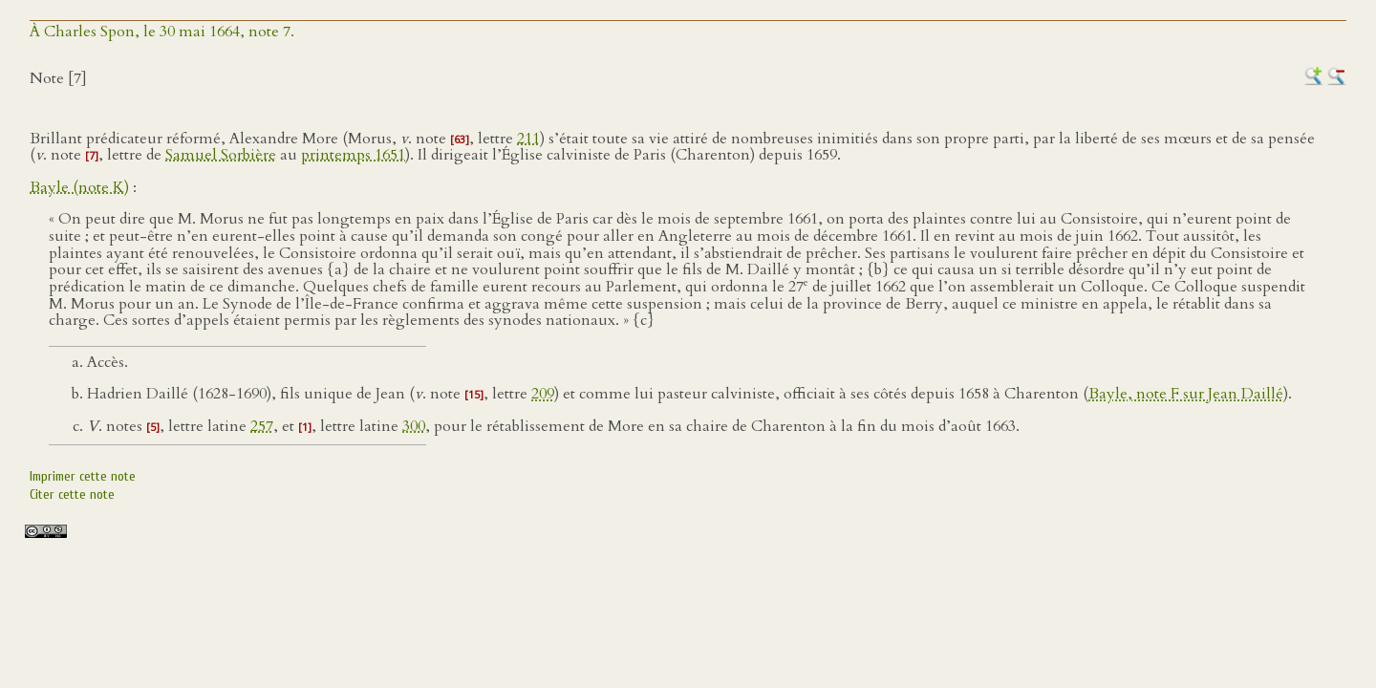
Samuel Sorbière (220, 154)
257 (261, 426)
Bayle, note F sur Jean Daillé (1185, 393)
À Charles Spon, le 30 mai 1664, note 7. (162, 31)
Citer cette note (72, 494)
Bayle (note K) (79, 187)
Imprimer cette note (83, 476)
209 (542, 393)
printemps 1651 (353, 154)
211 (528, 138)
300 (413, 426)
